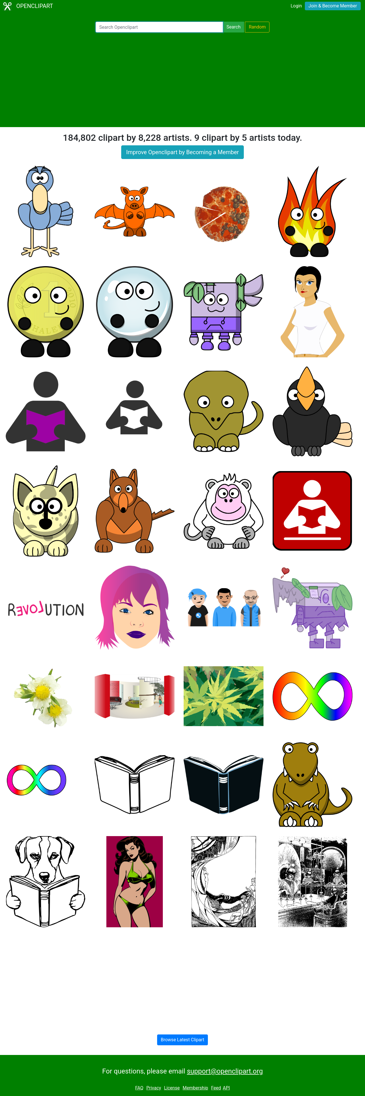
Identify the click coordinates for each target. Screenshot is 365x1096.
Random (257, 27)
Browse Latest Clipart (182, 1039)
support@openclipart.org (225, 1071)
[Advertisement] (182, 80)
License (172, 1088)
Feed (216, 1088)
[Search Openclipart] (159, 27)
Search (233, 27)
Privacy (153, 1088)
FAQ (139, 1088)
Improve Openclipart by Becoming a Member (182, 152)
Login (296, 6)
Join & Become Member (333, 6)
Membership (195, 1088)
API (226, 1088)
